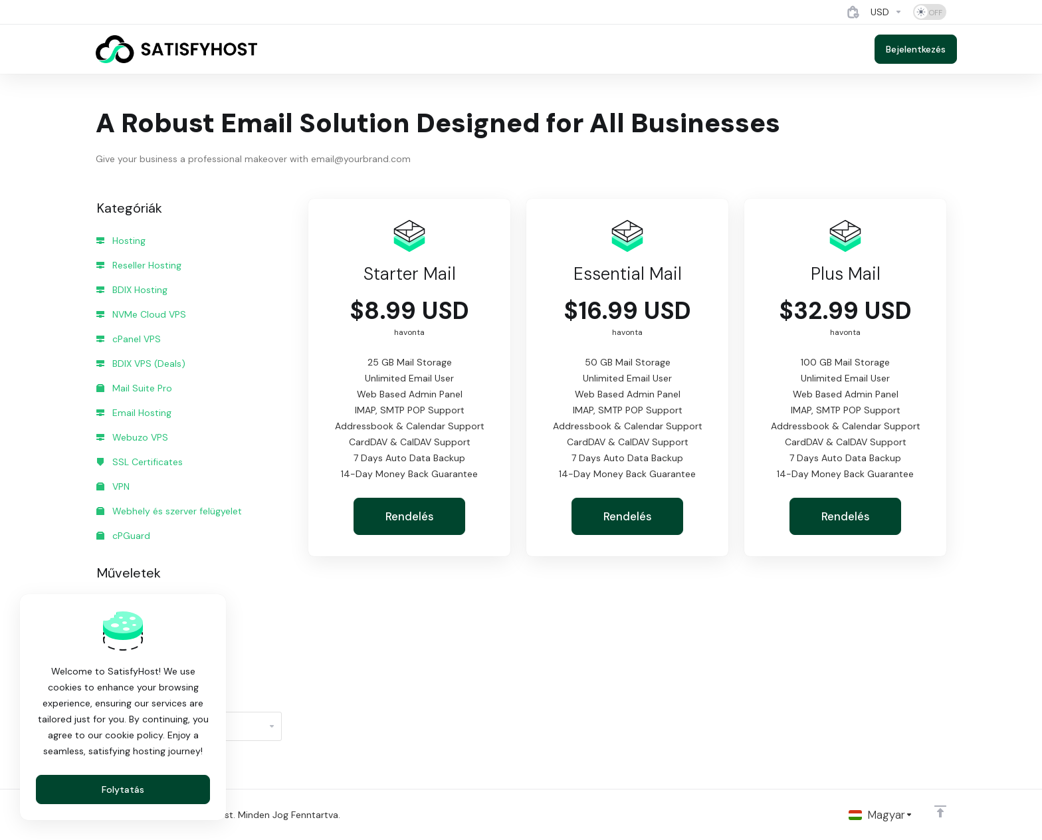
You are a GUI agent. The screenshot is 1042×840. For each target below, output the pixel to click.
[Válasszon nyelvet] (881, 814)
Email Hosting (133, 413)
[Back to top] (940, 811)
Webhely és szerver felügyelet (169, 511)
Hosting (121, 241)
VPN (113, 486)
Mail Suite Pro (134, 388)
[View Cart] (853, 12)
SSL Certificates (139, 462)
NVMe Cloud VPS (141, 314)
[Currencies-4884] (886, 12)
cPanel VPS (128, 339)
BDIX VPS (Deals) (140, 363)
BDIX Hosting (131, 290)
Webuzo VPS (132, 437)
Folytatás (123, 789)
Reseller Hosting (138, 265)
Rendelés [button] (409, 516)
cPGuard (123, 536)
